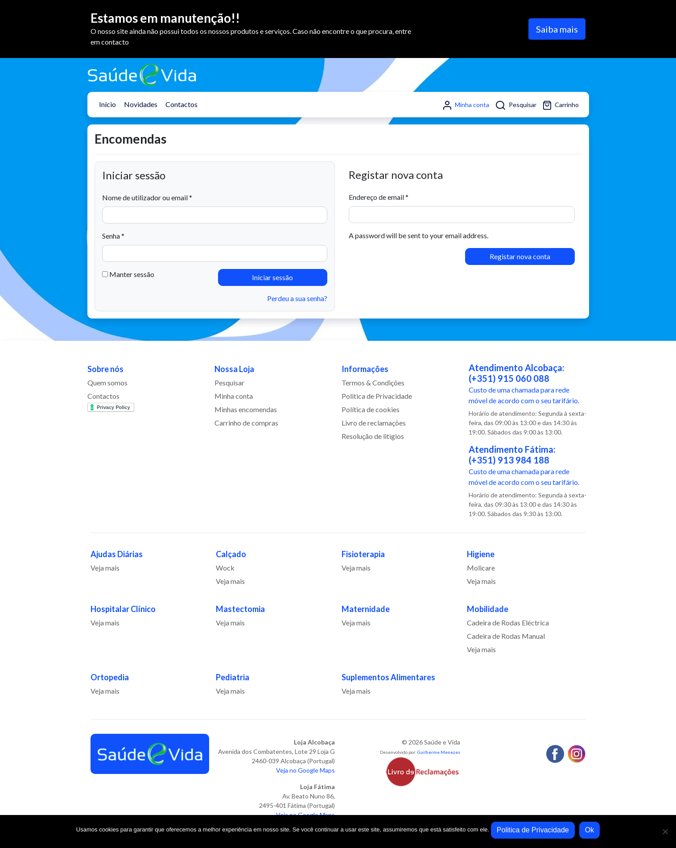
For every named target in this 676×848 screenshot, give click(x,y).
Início (107, 104)
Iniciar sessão (272, 277)
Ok (589, 830)
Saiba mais (557, 29)
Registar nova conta (520, 256)
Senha (113, 236)
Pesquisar (516, 105)
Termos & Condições (373, 382)
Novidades (140, 104)
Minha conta (466, 105)
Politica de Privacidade (377, 396)
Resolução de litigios (373, 436)
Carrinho (561, 105)
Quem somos (107, 382)
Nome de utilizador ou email (147, 197)
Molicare (481, 567)
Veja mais (105, 567)
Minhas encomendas (245, 409)
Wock (225, 567)
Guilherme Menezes (438, 752)
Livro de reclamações (374, 422)
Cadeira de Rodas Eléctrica (508, 622)
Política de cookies (371, 409)
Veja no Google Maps (305, 770)
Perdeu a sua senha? (297, 298)
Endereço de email (378, 197)
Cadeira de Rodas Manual (506, 636)
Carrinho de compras (246, 422)
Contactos (181, 104)
